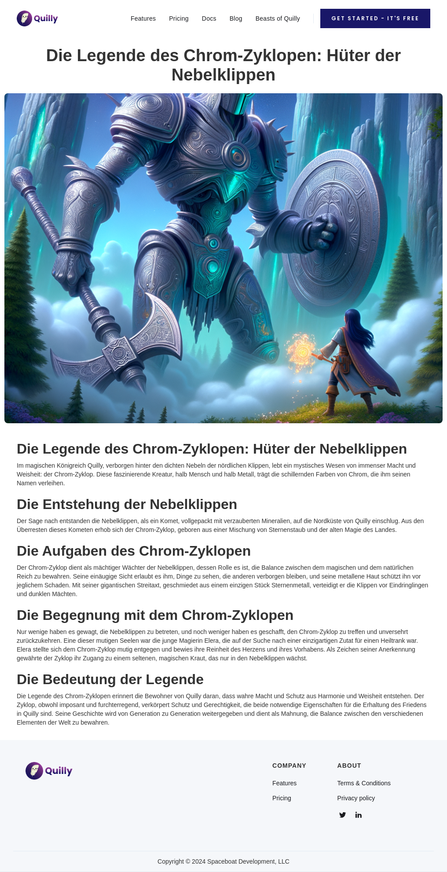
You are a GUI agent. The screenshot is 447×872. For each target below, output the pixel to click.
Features (143, 18)
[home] (37, 18)
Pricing (179, 18)
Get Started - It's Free (375, 18)
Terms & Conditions (364, 783)
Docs (209, 18)
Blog (236, 18)
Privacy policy (356, 798)
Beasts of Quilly (278, 18)
